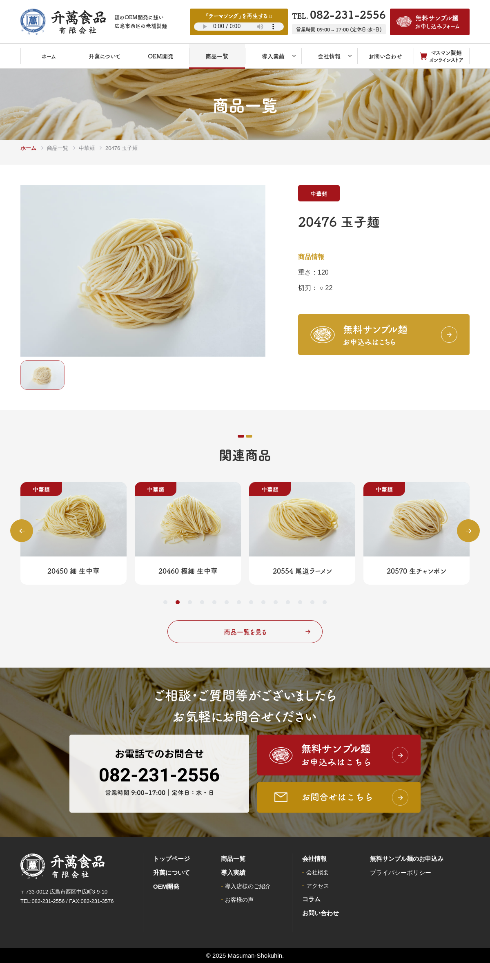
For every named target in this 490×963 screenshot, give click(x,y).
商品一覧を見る (267, 631)
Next (468, 530)
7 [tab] (239, 602)
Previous (21, 530)
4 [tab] (202, 602)
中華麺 (87, 148)
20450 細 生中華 (73, 570)
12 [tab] (300, 602)
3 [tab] (190, 602)
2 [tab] (178, 602)
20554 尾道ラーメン (302, 570)
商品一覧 (57, 148)
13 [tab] (312, 602)
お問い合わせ (320, 912)
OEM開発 (166, 886)
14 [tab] (325, 602)
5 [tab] (214, 602)
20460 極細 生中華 (188, 570)
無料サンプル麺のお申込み (406, 858)
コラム (311, 899)
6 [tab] (227, 602)
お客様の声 (239, 899)
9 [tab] (263, 602)
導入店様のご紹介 (248, 886)
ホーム (28, 148)
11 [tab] (288, 602)
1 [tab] (165, 602)
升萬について (171, 872)
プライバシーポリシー (400, 872)
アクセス (317, 886)
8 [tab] (251, 602)
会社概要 (317, 872)
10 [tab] (276, 602)
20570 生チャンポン (416, 570)
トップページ (171, 858)
